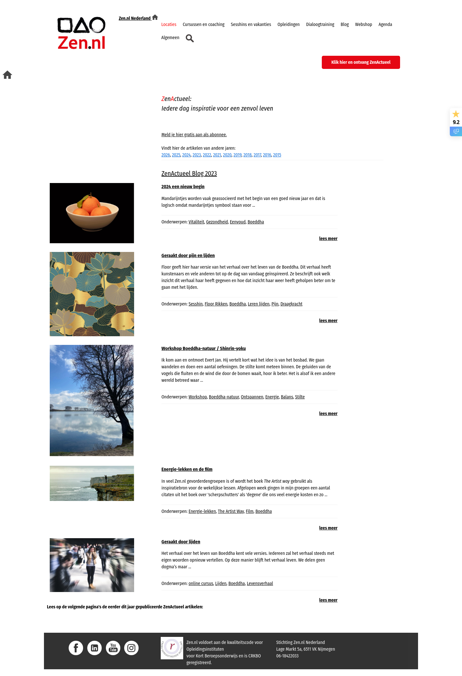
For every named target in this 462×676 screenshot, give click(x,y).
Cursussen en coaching (204, 24)
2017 (257, 155)
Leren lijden (258, 304)
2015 (277, 155)
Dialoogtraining (320, 24)
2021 (217, 155)
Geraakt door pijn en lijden (188, 255)
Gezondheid (217, 222)
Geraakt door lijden (180, 542)
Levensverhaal (260, 583)
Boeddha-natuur (224, 397)
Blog (345, 24)
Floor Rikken (216, 304)
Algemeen (170, 37)
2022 (207, 155)
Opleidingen (289, 24)
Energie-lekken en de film (186, 469)
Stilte (300, 397)
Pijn (274, 304)
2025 (176, 155)
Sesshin (196, 304)
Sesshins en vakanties (251, 24)
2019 (238, 155)
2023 (197, 155)
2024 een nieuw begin (182, 186)
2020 (227, 155)
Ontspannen (252, 397)
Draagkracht (291, 304)
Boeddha (256, 222)
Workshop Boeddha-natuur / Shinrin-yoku (203, 348)
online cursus (201, 583)
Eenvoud (238, 222)
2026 (165, 155)
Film (249, 511)
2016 (267, 155)
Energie (272, 397)
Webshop (363, 24)
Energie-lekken (202, 511)
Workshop (198, 397)
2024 (186, 155)
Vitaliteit (196, 222)
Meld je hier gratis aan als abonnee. (194, 135)
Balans (287, 397)
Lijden (221, 583)
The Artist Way (231, 511)
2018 (248, 155)
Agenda (385, 24)
